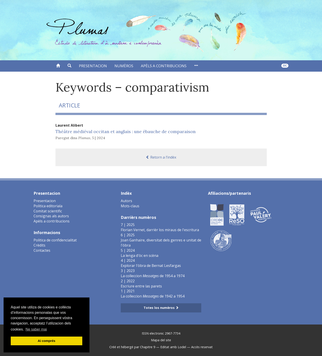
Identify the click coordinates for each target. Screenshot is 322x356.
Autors (126, 200)
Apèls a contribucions (163, 65)
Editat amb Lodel (173, 347)
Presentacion (93, 65)
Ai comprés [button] (46, 341)
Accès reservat (202, 347)
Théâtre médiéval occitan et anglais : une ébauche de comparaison (125, 131)
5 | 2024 (98, 138)
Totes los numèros (161, 308)
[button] (69, 65)
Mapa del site (161, 340)
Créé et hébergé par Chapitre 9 (132, 347)
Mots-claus (130, 205)
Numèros (123, 65)
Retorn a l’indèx (161, 157)
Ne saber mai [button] (36, 329)
